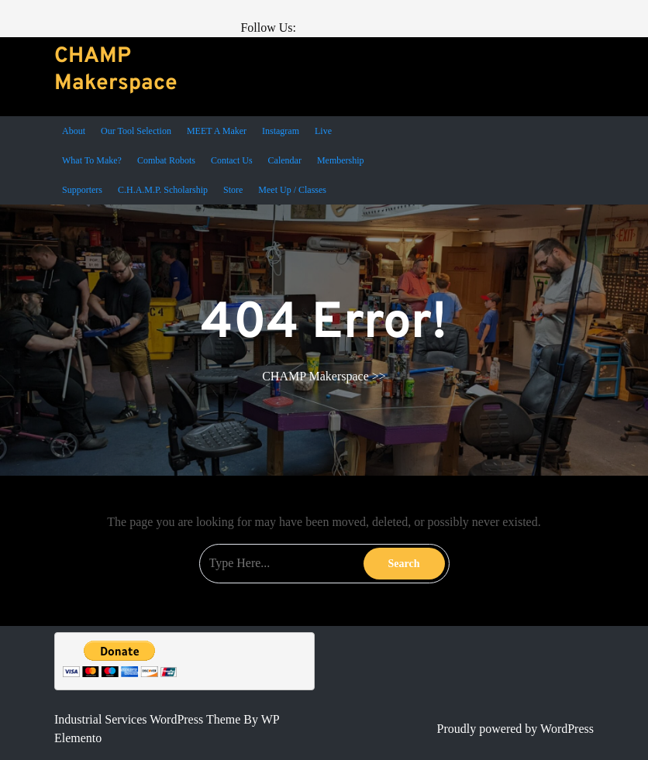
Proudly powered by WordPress (515, 728)
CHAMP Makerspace (116, 70)
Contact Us (232, 160)
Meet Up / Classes (292, 189)
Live (323, 131)
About (73, 131)
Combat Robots (166, 160)
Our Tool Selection (136, 131)
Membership (340, 160)
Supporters (82, 189)
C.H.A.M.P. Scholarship (163, 189)
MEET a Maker (216, 131)
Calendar (285, 160)
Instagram (280, 131)
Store (233, 189)
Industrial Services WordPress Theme (148, 719)
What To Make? (92, 160)
